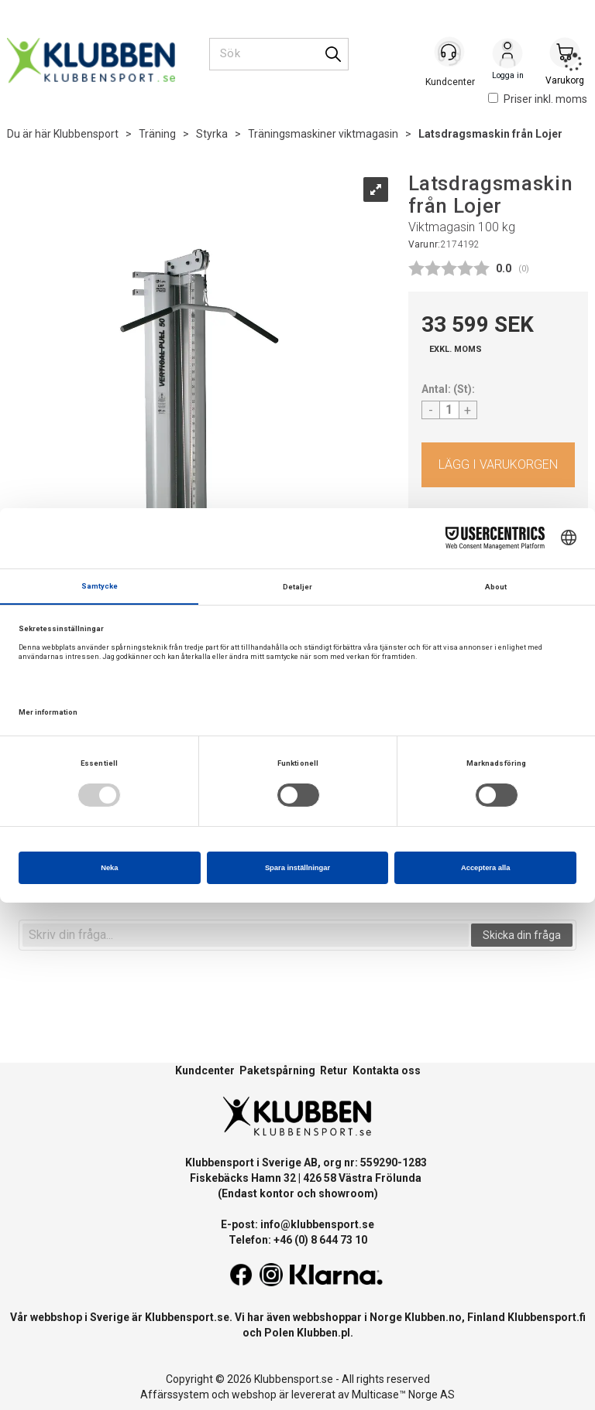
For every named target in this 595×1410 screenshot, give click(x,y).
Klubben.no (433, 1317)
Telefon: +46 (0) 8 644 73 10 (298, 1240)
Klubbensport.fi (546, 1317)
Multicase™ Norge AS (403, 1394)
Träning (157, 134)
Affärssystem (174, 1394)
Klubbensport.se (187, 1317)
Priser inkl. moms (537, 99)
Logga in (507, 55)
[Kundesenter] (450, 53)
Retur (334, 1070)
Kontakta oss (387, 1070)
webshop (254, 1394)
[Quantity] (449, 410)
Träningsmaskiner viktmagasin (323, 134)
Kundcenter (205, 1070)
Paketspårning (277, 1070)
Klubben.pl (323, 1332)
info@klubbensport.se (317, 1224)
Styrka (212, 134)
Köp (498, 464)
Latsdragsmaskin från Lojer (490, 134)
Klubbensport (86, 134)
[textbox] (245, 935)
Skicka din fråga (522, 935)
